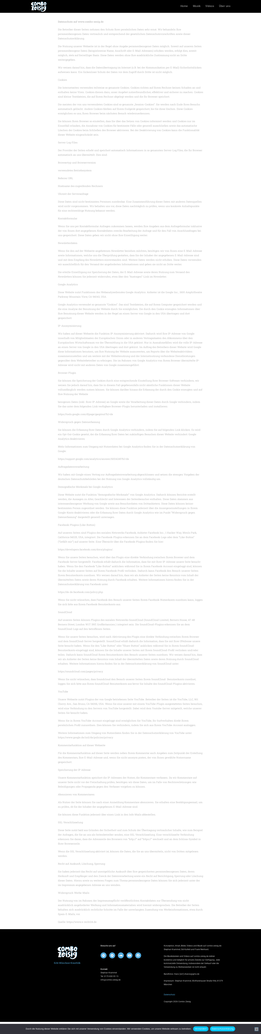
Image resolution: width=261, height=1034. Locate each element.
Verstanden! (201, 1029)
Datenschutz (169, 1007)
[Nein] (257, 1029)
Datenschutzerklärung (223, 1029)
